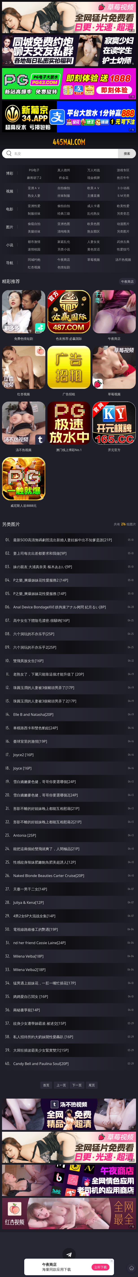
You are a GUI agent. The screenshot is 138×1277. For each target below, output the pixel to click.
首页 (46, 1085)
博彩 (9, 173)
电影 (9, 209)
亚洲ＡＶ (34, 188)
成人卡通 (93, 206)
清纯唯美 (63, 231)
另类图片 (123, 231)
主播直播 (93, 195)
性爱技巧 (123, 249)
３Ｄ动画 (123, 188)
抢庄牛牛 (123, 177)
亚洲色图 (63, 224)
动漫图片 (123, 224)
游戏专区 (123, 170)
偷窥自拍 (34, 224)
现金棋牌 (93, 177)
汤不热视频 (123, 259)
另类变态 (123, 213)
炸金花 (63, 177)
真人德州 (63, 170)
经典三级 (63, 213)
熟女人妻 (34, 195)
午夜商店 (63, 259)
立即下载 (100, 1267)
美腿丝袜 (34, 231)
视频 (9, 191)
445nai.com (69, 142)
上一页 (61, 1085)
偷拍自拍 (63, 206)
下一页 (77, 1085)
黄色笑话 (93, 249)
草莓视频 (93, 259)
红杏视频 (34, 267)
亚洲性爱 (34, 206)
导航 (9, 262)
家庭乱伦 (63, 242)
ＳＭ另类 (123, 195)
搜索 (127, 153)
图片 (9, 227)
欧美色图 (93, 224)
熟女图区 (93, 231)
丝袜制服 (63, 195)
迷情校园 (34, 249)
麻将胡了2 (34, 177)
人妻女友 (93, 242)
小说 (9, 244)
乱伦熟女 (93, 213)
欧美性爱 (123, 206)
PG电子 (34, 170)
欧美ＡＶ (93, 188)
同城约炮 (34, 259)
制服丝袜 (34, 213)
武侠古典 (123, 242)
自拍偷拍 (63, 188)
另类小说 (63, 249)
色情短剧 (63, 267)
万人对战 (93, 170)
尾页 (92, 1085)
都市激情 (34, 242)
